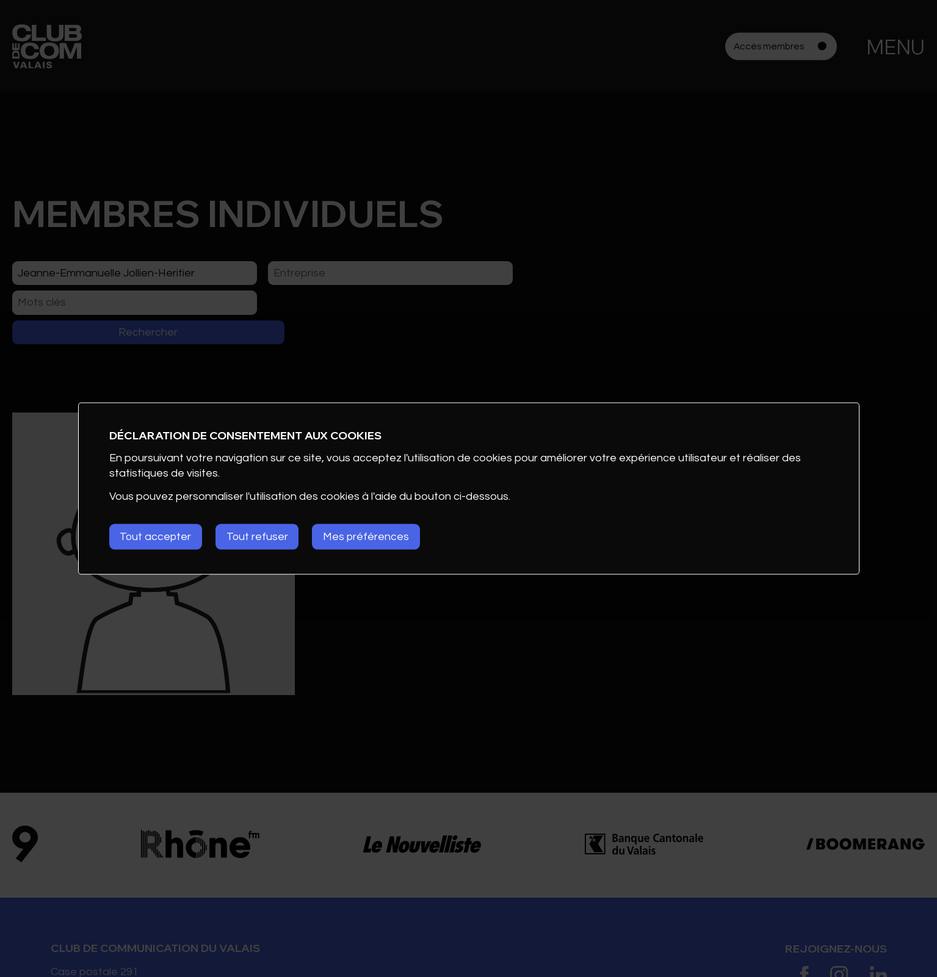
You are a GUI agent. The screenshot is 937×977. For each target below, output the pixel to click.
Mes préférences (371, 537)
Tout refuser (261, 537)
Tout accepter (156, 537)
